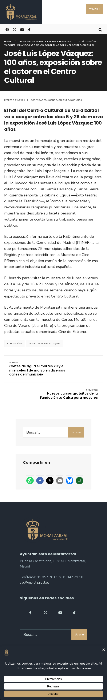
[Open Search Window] (100, 29)
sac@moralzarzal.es (34, 583)
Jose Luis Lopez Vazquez (44, 343)
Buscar (76, 432)
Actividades (27, 41)
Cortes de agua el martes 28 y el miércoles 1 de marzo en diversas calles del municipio (37, 369)
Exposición (14, 343)
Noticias (65, 41)
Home (7, 41)
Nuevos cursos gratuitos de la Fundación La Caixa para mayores (69, 394)
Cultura (52, 41)
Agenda (41, 41)
